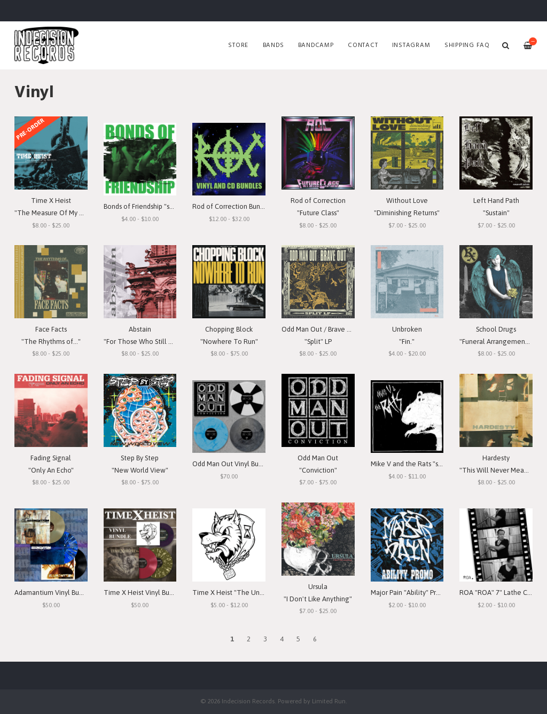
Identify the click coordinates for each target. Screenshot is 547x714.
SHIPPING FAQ (467, 45)
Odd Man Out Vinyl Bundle (232, 464)
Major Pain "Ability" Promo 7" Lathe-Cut (430, 593)
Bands (273, 45)
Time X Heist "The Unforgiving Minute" (252, 593)
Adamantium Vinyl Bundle (53, 593)
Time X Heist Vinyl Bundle (143, 593)
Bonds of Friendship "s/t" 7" (144, 206)
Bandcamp (316, 45)
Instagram (411, 45)
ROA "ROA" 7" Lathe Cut (496, 593)
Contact (363, 45)
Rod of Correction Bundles (232, 206)
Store (238, 45)
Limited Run (329, 700)
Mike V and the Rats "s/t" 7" (412, 464)
